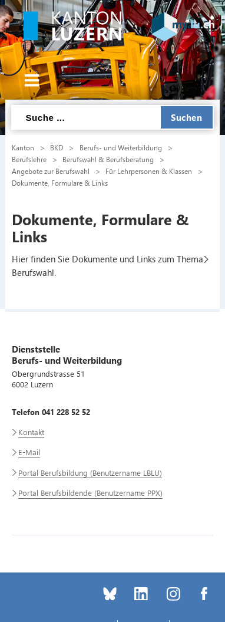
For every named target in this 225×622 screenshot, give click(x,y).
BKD (56, 147)
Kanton (23, 147)
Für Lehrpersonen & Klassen (148, 171)
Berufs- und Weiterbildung (121, 147)
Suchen (186, 117)
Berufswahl (33, 272)
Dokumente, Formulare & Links (60, 182)
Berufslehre (29, 159)
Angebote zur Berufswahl (51, 171)
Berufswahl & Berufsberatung (108, 159)
